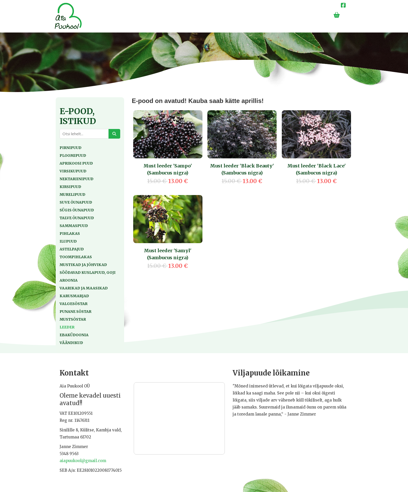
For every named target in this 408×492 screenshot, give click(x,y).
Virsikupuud (73, 171)
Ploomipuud (73, 155)
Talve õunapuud (77, 218)
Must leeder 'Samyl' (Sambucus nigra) (168, 254)
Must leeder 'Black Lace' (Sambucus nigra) (316, 169)
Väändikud (71, 342)
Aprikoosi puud (76, 163)
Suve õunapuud (76, 202)
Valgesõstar (73, 303)
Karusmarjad (74, 296)
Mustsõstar (73, 319)
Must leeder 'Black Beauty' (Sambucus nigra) (242, 169)
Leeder (67, 327)
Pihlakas (70, 233)
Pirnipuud (70, 147)
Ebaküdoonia (74, 335)
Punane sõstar (75, 311)
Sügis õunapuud (77, 210)
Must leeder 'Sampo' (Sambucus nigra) (167, 169)
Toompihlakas (76, 257)
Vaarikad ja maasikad (84, 288)
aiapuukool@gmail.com (83, 460)
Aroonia (69, 280)
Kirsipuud (70, 186)
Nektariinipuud (76, 179)
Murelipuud (72, 194)
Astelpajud (72, 249)
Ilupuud (68, 241)
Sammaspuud (74, 225)
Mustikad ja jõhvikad (83, 264)
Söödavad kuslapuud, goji (88, 272)
